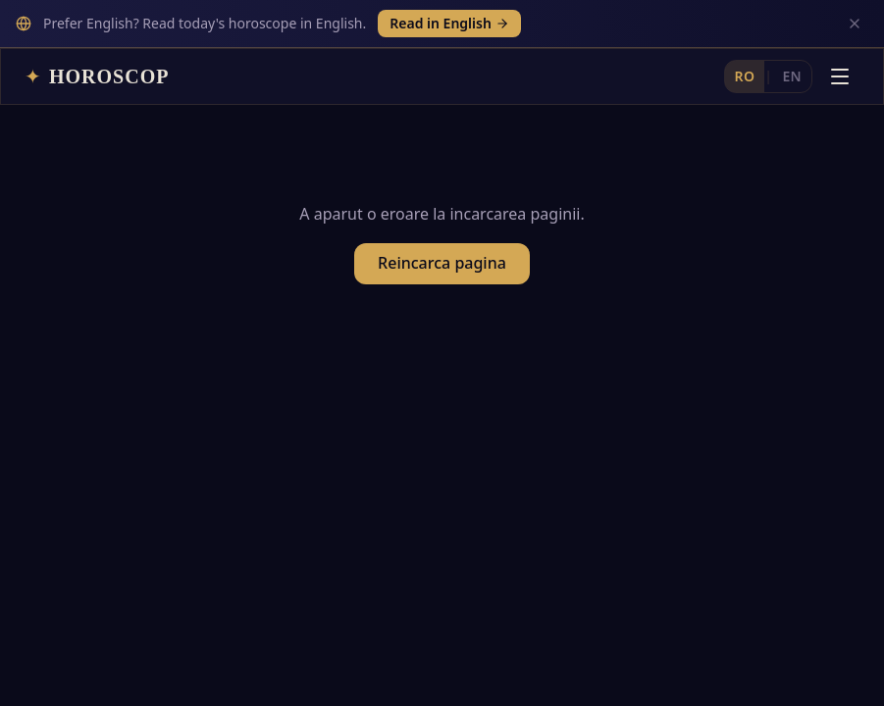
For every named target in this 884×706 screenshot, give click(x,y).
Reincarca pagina (442, 223)
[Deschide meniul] (839, 28)
